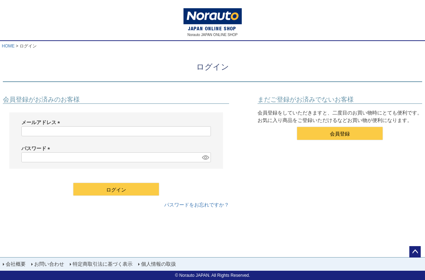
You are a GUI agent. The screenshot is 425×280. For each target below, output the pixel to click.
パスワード (37, 148)
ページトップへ (415, 252)
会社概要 (16, 264)
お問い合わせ (49, 264)
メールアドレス (42, 122)
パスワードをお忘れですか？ (196, 205)
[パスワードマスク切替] (205, 157)
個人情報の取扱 (158, 264)
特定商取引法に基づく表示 (103, 264)
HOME (8, 46)
